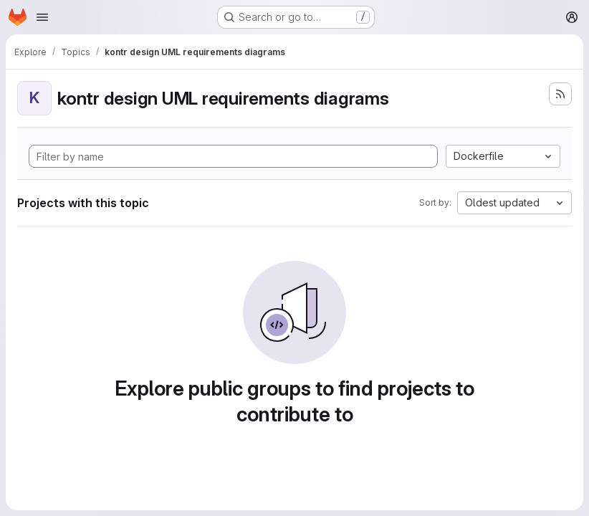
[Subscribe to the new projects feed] (560, 93)
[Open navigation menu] (42, 17)
